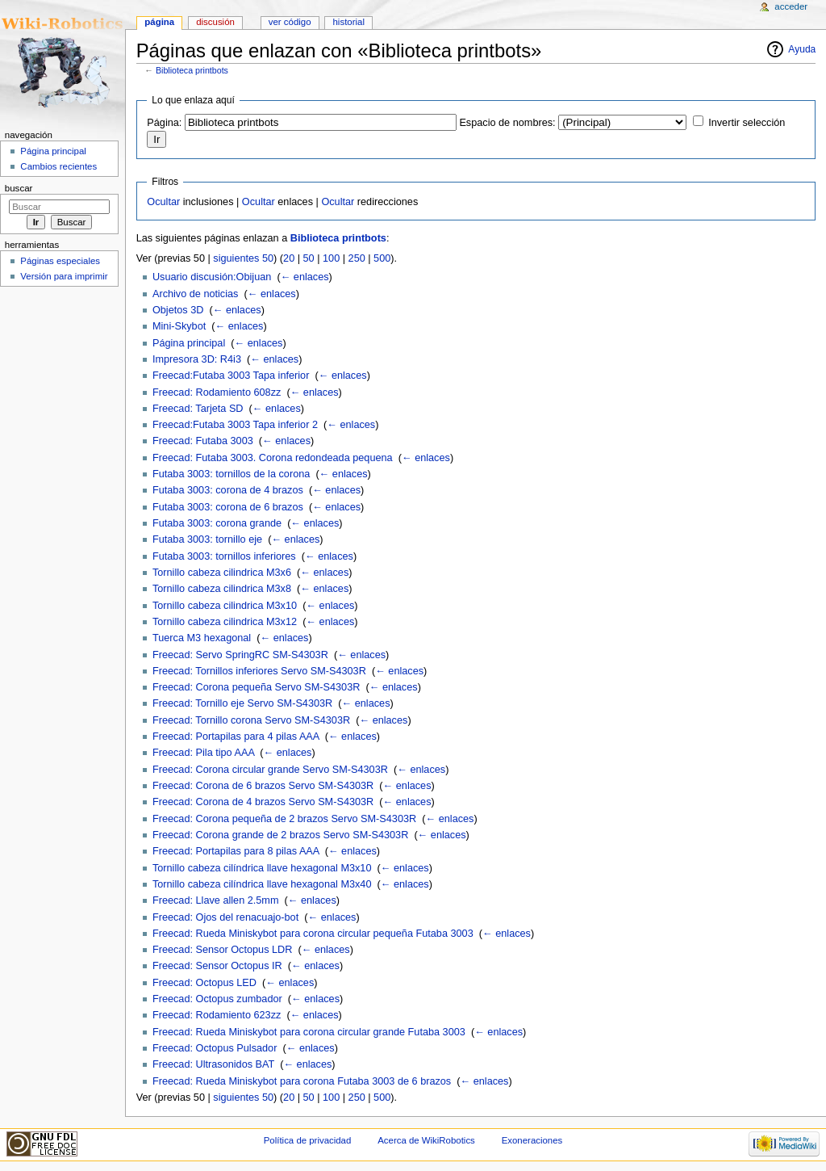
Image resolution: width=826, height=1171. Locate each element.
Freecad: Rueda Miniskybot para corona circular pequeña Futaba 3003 (312, 933)
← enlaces (305, 277)
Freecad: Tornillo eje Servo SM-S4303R (242, 703)
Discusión (215, 22)
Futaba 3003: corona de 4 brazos (227, 490)
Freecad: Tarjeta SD (198, 408)
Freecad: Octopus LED (204, 982)
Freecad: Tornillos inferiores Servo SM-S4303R (259, 671)
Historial (349, 22)
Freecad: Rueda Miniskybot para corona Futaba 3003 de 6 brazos (301, 1081)
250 (356, 258)
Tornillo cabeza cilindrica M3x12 (224, 621)
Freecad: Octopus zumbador (217, 999)
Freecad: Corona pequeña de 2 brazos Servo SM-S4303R (284, 819)
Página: (164, 122)
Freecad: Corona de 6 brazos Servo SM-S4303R (262, 785)
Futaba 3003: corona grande (217, 523)
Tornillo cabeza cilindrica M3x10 (224, 605)
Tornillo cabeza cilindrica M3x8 (221, 588)
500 (381, 258)
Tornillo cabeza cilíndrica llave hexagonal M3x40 (262, 884)
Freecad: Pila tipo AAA (203, 752)
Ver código (290, 22)
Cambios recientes (58, 166)
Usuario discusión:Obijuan (211, 277)
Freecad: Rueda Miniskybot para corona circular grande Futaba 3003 (308, 1032)
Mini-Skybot (179, 326)
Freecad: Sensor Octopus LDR (222, 949)
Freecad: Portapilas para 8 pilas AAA (235, 851)
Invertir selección (746, 122)
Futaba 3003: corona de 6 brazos (227, 507)
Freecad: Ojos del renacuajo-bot (225, 917)
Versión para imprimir (63, 276)
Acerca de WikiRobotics (426, 1140)
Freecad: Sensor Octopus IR (217, 966)
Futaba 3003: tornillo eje (207, 539)
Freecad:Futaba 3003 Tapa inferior (230, 375)
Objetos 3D (177, 310)
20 (288, 258)
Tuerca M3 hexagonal (201, 638)
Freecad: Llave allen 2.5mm (215, 900)
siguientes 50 (243, 258)
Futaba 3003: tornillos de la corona (231, 474)
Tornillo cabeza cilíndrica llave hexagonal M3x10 (262, 868)
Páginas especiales (60, 261)
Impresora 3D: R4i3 (196, 359)
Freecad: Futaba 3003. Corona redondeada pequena (272, 458)
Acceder (790, 6)
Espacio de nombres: (507, 122)
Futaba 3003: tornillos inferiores (224, 556)
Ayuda (802, 49)
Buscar (19, 188)
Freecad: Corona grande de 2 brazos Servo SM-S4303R (280, 835)
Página (159, 22)
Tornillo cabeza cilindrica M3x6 (221, 572)
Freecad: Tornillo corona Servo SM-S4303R (251, 720)
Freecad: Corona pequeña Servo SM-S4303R (256, 687)
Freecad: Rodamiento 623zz (216, 1015)
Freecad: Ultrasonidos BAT (213, 1064)
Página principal (188, 343)
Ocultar (163, 202)
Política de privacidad (308, 1140)
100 (331, 258)
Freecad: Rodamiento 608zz (216, 392)
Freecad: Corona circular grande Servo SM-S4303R (270, 769)
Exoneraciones (532, 1140)
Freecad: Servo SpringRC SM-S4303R (240, 655)
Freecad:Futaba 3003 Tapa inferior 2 (235, 424)
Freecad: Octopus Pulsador (214, 1048)
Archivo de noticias (195, 294)
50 (309, 258)
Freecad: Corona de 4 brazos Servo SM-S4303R (262, 802)
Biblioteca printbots (192, 70)
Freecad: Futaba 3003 (202, 441)
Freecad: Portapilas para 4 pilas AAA (235, 736)
